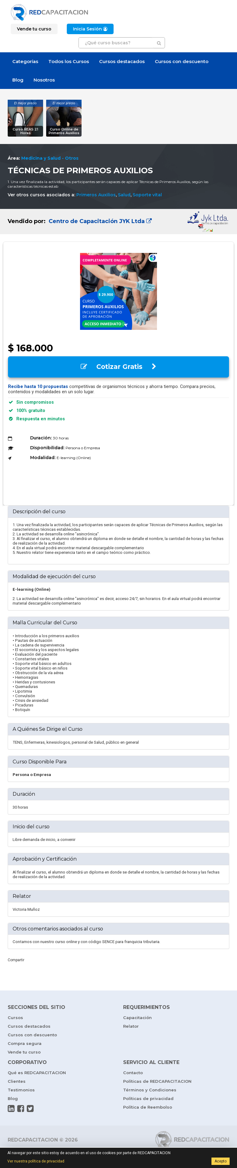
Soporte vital (147, 195)
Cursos (15, 1017)
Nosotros (44, 80)
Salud (124, 195)
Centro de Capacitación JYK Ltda (99, 221)
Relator (131, 1026)
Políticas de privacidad (148, 1098)
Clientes (17, 1081)
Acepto (221, 1161)
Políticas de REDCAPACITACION (157, 1081)
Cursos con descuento (181, 61)
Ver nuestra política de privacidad (35, 1161)
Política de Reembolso (147, 1107)
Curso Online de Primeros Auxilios (64, 131)
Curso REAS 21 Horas (25, 131)
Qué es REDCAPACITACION (37, 1072)
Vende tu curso (24, 1052)
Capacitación (137, 1017)
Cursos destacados (122, 61)
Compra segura (25, 1043)
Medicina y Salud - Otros (49, 158)
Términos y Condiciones (149, 1089)
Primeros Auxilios (96, 195)
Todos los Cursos (68, 61)
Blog (17, 80)
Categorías (25, 61)
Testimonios (21, 1089)
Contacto (133, 1072)
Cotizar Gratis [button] (118, 366)
